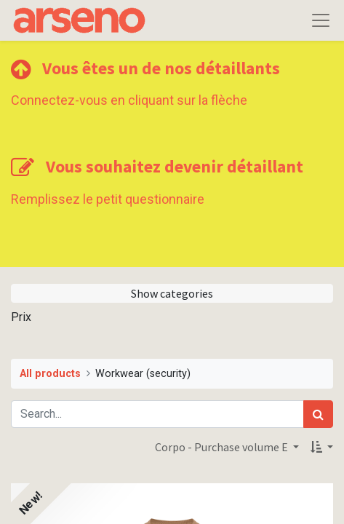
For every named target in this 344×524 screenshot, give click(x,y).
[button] (322, 447)
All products (50, 374)
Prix (21, 317)
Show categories (172, 293)
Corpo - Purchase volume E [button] (222, 447)
